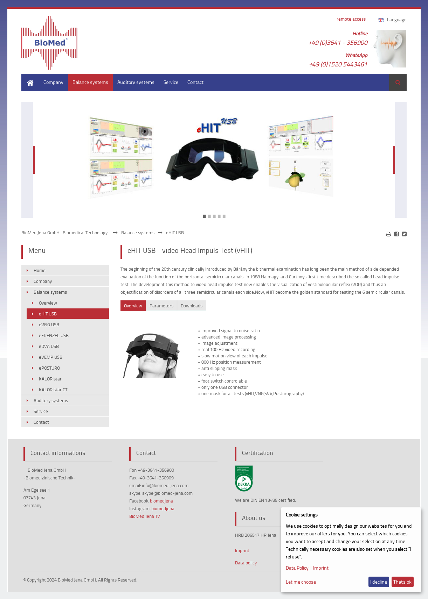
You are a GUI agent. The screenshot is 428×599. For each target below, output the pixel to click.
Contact (195, 82)
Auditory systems (135, 82)
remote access (351, 19)
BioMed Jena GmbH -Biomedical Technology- (65, 232)
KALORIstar (50, 379)
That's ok (402, 581)
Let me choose (301, 581)
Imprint (242, 550)
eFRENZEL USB (54, 335)
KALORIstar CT (53, 389)
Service (171, 82)
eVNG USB (49, 324)
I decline (378, 581)
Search (398, 82)
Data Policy (297, 567)
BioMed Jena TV (144, 516)
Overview (48, 303)
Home (27, 77)
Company (53, 82)
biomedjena (161, 501)
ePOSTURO (49, 368)
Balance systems (90, 82)
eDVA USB (49, 346)
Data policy (246, 562)
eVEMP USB (50, 357)
